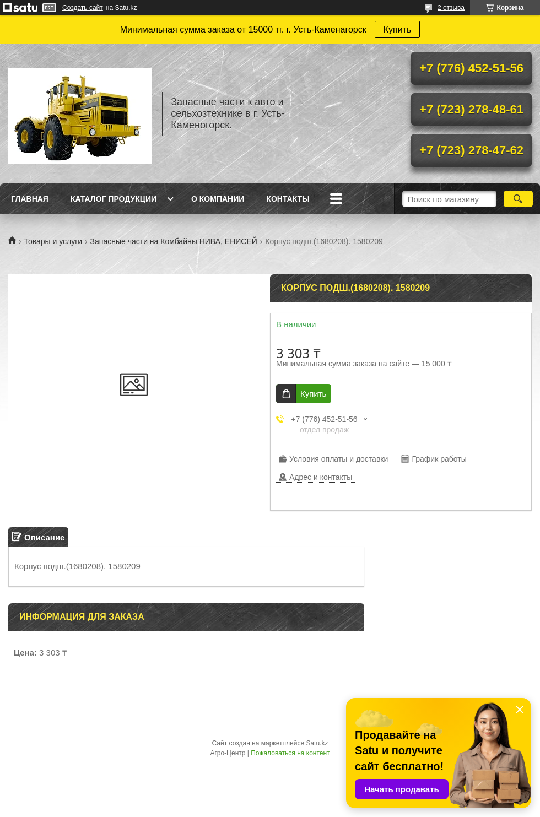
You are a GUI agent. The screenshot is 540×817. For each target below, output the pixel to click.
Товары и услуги (53, 241)
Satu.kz (317, 743)
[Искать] (518, 199)
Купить (398, 29)
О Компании (217, 198)
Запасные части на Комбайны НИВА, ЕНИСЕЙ (173, 241)
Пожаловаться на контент (290, 753)
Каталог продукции (113, 198)
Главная (29, 198)
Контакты (287, 198)
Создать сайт (82, 8)
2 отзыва (451, 8)
